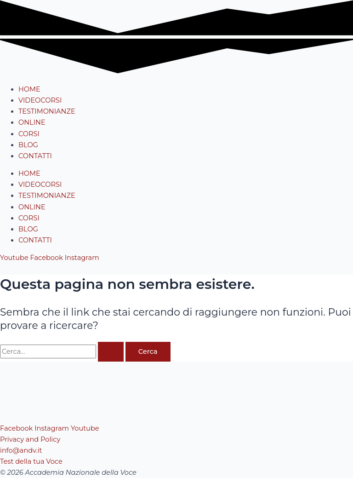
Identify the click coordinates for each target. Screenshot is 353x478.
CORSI (29, 134)
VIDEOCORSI (40, 100)
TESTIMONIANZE (46, 111)
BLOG (28, 145)
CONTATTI (35, 156)
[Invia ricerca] (111, 352)
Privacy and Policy (30, 439)
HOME (29, 89)
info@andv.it (21, 450)
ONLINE (32, 122)
